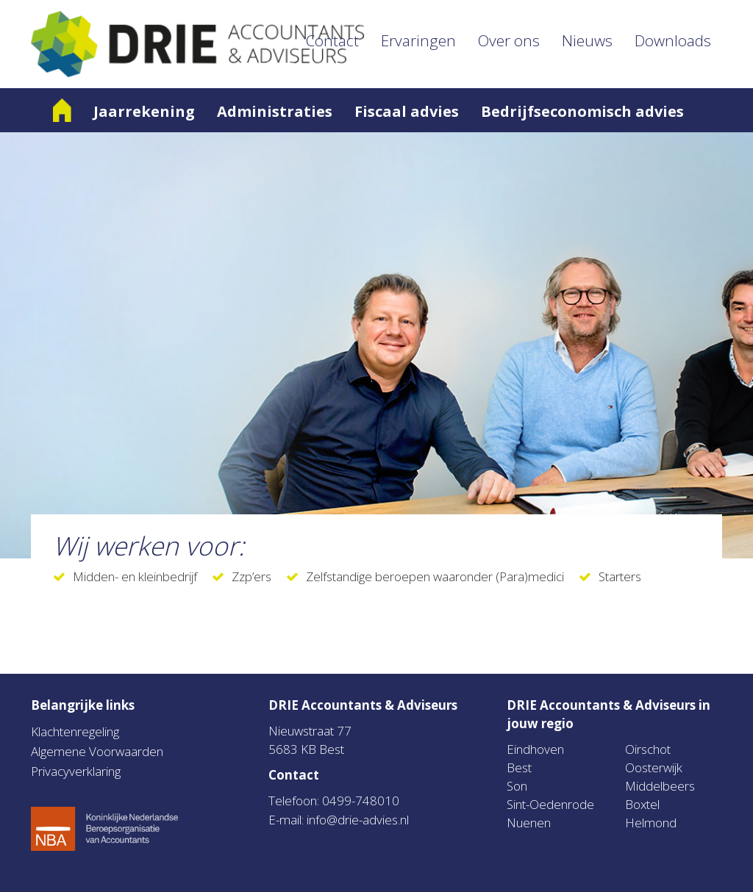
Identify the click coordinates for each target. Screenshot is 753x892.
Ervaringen (418, 40)
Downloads (673, 40)
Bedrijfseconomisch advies (582, 111)
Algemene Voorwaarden (97, 751)
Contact (332, 40)
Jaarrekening (144, 111)
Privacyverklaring (76, 771)
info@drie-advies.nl (358, 819)
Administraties (274, 111)
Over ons (509, 40)
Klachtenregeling (75, 731)
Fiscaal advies (406, 111)
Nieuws (587, 40)
